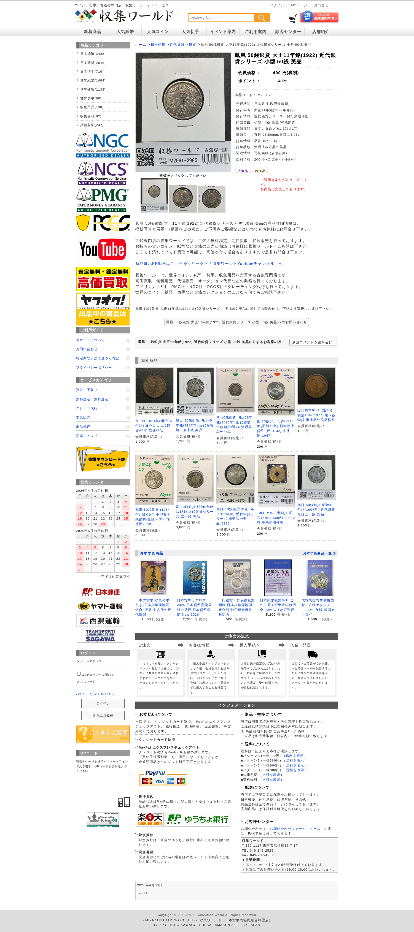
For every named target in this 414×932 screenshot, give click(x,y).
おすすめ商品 (151, 553)
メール (315, 828)
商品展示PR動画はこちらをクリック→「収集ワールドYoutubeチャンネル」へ (209, 263)
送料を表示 (295, 755)
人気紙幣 (125, 31)
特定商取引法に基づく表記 (97, 358)
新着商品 (92, 31)
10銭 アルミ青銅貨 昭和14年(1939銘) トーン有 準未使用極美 (276, 517)
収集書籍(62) (91, 116)
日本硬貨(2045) (93, 62)
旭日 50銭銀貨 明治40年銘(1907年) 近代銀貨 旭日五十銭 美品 (195, 425)
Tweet (142, 893)
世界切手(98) (91, 98)
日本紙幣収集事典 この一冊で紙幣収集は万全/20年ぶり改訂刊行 (278, 605)
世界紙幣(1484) (93, 80)
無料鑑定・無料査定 (92, 399)
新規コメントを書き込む (312, 342)
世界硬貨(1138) (93, 89)
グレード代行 (87, 408)
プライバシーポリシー (94, 367)
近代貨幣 (177, 44)
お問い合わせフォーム (288, 828)
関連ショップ (87, 436)
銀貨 (192, 44)
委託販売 (83, 417)
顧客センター (288, 31)
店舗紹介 (320, 31)
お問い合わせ (87, 349)
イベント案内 (223, 31)
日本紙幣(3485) (93, 53)
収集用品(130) (92, 107)
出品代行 (83, 426)
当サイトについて (90, 340)
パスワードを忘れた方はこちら (95, 693)
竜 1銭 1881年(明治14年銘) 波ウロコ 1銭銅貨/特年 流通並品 (153, 425)
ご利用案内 (256, 31)
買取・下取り (87, 390)
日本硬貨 (158, 44)
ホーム (140, 44)
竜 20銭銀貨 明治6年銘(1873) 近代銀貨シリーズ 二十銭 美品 (195, 511)
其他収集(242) (92, 125)
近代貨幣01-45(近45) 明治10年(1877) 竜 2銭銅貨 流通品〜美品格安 (316, 415)
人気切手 (190, 31)
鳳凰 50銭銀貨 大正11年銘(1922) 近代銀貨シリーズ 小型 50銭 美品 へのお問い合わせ (236, 322)
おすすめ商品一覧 (319, 553)
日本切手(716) (92, 71)
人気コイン (158, 31)
